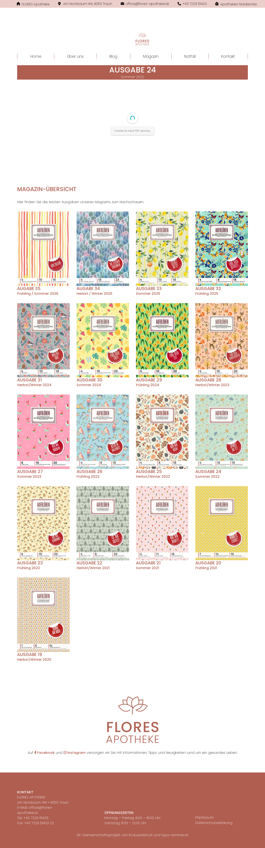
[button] (132, 33)
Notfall (190, 56)
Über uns (75, 56)
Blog (113, 56)
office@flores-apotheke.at (35, 810)
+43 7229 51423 (36, 817)
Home (35, 56)
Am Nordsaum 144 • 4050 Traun (43, 802)
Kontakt (228, 56)
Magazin (150, 56)
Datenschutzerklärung (213, 822)
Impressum (204, 817)
